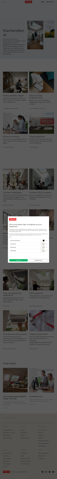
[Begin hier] (5, 407)
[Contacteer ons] (33, 404)
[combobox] (43, 2)
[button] (3, 418)
